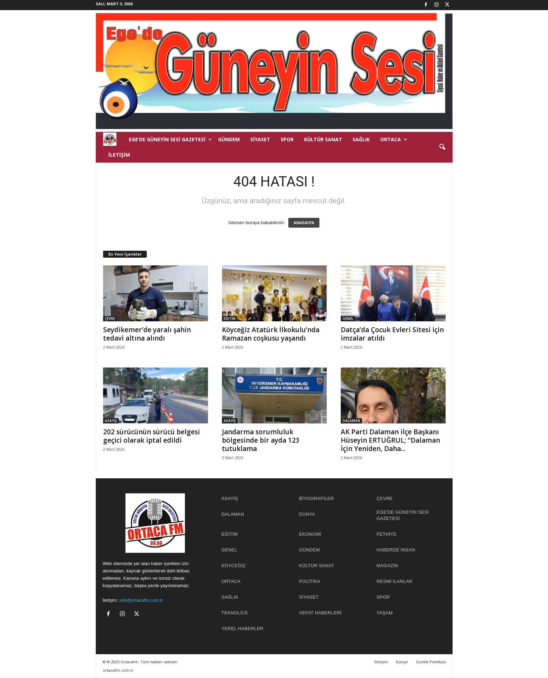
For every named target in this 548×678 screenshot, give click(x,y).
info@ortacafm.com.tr (141, 600)
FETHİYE (387, 534)
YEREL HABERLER (243, 628)
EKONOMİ (310, 534)
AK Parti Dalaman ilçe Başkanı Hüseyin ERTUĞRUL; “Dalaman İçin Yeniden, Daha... (390, 440)
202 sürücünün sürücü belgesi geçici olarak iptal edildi (151, 436)
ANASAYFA (304, 223)
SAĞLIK (361, 139)
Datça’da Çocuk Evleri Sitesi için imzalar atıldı (392, 334)
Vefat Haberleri (320, 612)
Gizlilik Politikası (431, 661)
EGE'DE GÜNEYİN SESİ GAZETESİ (403, 515)
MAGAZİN (387, 565)
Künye (402, 661)
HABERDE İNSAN (396, 549)
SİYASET (260, 139)
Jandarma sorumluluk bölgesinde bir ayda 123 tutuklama (261, 440)
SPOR (287, 139)
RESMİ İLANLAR (395, 581)
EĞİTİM (230, 318)
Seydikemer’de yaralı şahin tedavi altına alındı (147, 334)
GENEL (347, 318)
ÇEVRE (110, 318)
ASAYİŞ (111, 420)
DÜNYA (307, 514)
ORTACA (393, 139)
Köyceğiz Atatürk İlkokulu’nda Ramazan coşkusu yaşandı (270, 334)
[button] (442, 147)
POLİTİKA (309, 581)
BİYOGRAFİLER (316, 498)
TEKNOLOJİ (235, 612)
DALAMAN (351, 420)
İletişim (119, 154)
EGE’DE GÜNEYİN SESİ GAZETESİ (170, 139)
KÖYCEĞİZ (234, 565)
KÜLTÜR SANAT (323, 139)
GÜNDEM (229, 139)
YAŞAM (385, 612)
